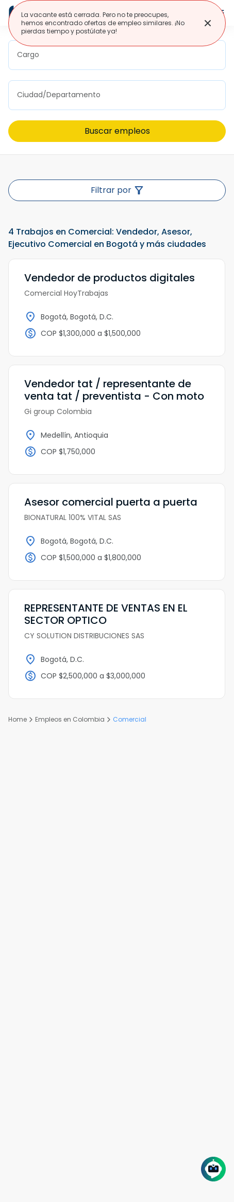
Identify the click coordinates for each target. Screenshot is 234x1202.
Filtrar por (117, 190)
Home (17, 719)
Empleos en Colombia (70, 719)
